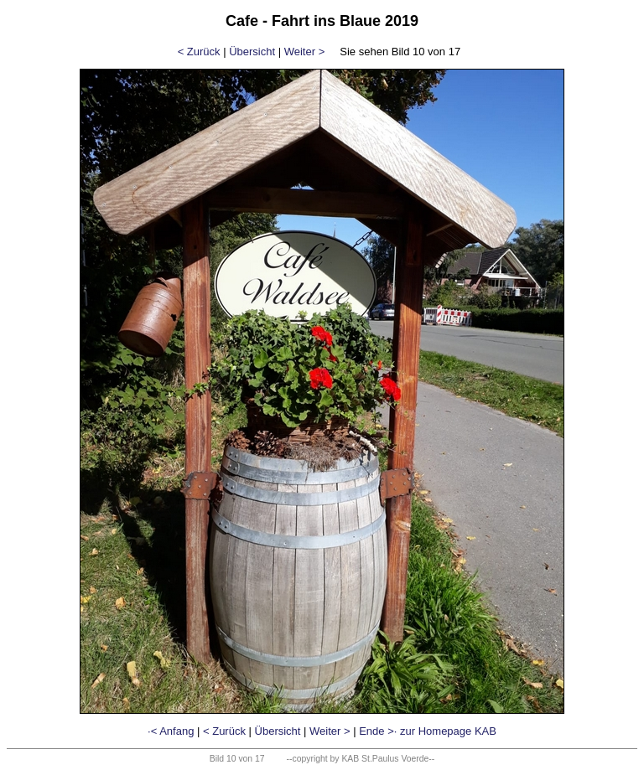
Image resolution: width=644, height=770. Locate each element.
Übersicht (252, 51)
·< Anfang (171, 731)
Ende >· (378, 731)
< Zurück (199, 51)
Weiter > (304, 51)
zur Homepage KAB (448, 731)
